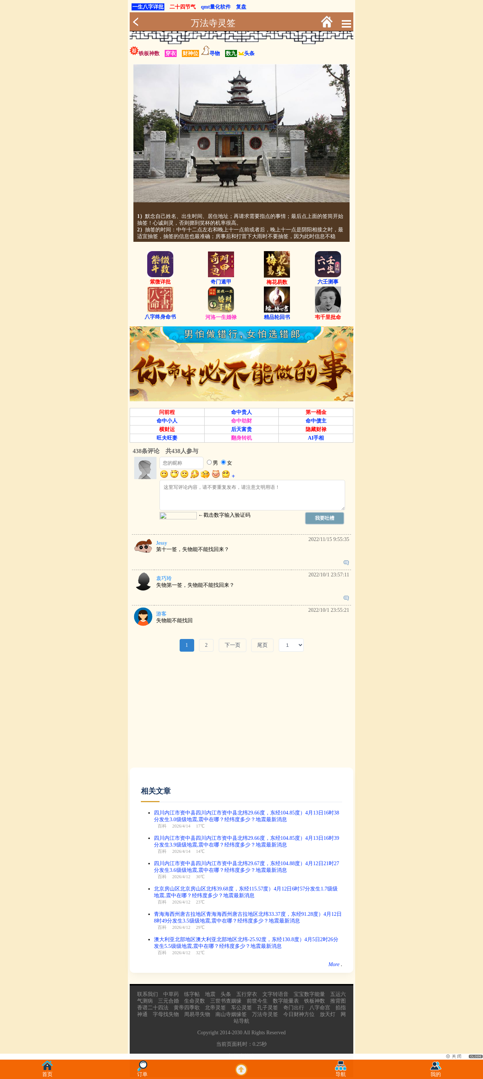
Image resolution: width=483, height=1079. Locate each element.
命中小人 (167, 421)
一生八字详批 (148, 7)
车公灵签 (241, 1007)
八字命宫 (319, 1007)
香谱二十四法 (152, 1007)
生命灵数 (194, 1001)
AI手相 (316, 438)
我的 (435, 1072)
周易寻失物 (197, 1014)
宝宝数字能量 (309, 994)
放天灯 (327, 1014)
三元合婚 (168, 1001)
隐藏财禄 (316, 429)
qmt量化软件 (216, 7)
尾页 (262, 645)
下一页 (232, 645)
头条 (246, 53)
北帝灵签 (215, 1007)
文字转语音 (275, 994)
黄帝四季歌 (187, 1007)
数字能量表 (286, 1001)
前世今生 (257, 1001)
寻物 (214, 53)
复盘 (241, 7)
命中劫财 (241, 421)
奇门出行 (293, 1007)
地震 (210, 994)
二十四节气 (183, 7)
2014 (225, 1032)
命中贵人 (241, 412)
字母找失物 (166, 1014)
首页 (47, 1072)
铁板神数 (149, 53)
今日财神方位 (299, 1014)
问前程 (167, 412)
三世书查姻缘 (226, 1001)
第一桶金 (316, 412)
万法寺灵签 (213, 23)
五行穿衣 (246, 994)
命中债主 (316, 421)
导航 (340, 1072)
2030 (237, 1032)
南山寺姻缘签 (231, 1014)
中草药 (171, 994)
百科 (162, 826)
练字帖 (192, 994)
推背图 (338, 1001)
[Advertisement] (241, 715)
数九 (231, 53)
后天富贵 (241, 429)
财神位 (190, 53)
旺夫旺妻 (167, 438)
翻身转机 (241, 438)
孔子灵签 (267, 1007)
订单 (142, 1072)
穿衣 (170, 53)
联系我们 (147, 994)
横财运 (167, 429)
